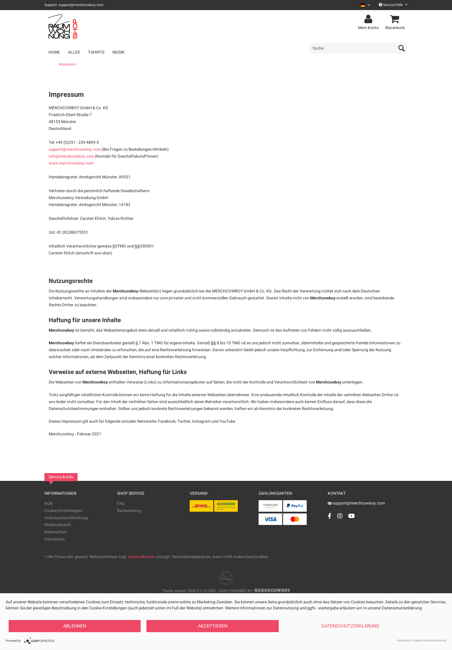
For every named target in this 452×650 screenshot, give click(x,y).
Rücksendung (129, 511)
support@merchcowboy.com (75, 149)
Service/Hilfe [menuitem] (393, 4)
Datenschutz (55, 532)
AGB (48, 503)
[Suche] (359, 48)
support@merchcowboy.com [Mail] (356, 503)
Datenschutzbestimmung (429, 640)
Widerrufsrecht (57, 525)
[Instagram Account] (339, 516)
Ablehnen (74, 626)
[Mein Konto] (369, 19)
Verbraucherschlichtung (66, 518)
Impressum (54, 539)
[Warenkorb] (396, 19)
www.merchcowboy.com (71, 163)
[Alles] (74, 52)
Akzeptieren (212, 626)
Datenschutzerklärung (350, 626)
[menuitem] (363, 5)
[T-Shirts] (96, 52)
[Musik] (118, 52)
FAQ (121, 503)
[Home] (54, 52)
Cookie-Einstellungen (63, 511)
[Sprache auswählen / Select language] (365, 5)
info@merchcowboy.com (71, 156)
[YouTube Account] (351, 516)
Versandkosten (141, 557)
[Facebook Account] (330, 516)
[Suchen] (402, 48)
